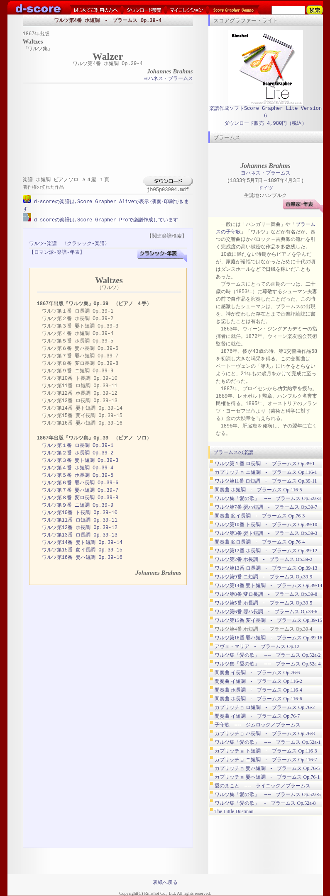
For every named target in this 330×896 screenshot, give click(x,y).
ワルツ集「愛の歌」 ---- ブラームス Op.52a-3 (268, 498)
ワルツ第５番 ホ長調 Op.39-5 (78, 474)
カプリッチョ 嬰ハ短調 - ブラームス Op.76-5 (267, 768)
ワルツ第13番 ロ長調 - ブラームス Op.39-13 (266, 568)
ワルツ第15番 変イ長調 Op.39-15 (82, 549)
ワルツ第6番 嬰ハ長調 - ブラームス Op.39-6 (266, 611)
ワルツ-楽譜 (43, 243)
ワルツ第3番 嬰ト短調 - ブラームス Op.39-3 (266, 533)
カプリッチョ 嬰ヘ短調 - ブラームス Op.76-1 (267, 777)
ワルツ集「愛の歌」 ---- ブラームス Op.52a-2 (268, 655)
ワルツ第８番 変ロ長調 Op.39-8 (80, 497)
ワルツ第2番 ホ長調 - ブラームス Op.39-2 (264, 559)
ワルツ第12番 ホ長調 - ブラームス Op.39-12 (266, 551)
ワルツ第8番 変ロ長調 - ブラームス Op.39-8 (266, 594)
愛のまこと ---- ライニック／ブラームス (263, 786)
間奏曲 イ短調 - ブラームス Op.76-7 (257, 716)
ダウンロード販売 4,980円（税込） (265, 123)
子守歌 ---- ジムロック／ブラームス (258, 725)
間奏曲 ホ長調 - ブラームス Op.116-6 (258, 699)
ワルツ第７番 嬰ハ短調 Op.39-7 (80, 489)
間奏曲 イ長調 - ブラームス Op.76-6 (257, 672)
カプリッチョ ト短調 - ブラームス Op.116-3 (266, 751)
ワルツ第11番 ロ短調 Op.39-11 (79, 519)
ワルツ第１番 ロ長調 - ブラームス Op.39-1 (265, 463)
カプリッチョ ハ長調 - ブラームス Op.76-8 (265, 733)
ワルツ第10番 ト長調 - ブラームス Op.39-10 (266, 524)
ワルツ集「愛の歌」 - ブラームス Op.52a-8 (265, 803)
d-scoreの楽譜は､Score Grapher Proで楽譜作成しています (104, 219)
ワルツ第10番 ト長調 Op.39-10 (79, 512)
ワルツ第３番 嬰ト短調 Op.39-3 (80, 460)
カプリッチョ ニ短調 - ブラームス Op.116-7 (266, 759)
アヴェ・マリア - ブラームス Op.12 (257, 646)
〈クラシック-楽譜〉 (86, 243)
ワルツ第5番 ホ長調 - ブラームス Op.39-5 (264, 603)
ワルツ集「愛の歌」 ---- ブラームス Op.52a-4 (268, 664)
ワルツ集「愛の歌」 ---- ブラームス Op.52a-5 (268, 794)
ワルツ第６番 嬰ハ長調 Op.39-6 (80, 482)
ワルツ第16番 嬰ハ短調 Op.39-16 (82, 557)
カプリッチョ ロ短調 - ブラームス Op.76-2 (265, 707)
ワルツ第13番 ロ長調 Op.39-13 (79, 534)
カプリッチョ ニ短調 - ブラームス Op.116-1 (266, 472)
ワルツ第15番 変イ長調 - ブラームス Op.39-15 (269, 620)
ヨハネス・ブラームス (168, 79)
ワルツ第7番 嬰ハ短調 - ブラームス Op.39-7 (266, 507)
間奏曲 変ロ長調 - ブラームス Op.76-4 (260, 542)
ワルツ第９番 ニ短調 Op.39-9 (78, 504)
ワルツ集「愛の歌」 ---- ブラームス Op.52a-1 (268, 742)
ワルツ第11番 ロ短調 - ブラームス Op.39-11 (266, 481)
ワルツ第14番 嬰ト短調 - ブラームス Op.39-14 (269, 585)
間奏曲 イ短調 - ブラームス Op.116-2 (258, 681)
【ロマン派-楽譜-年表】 (57, 251)
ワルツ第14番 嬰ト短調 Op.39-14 (82, 542)
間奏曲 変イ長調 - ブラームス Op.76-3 (260, 516)
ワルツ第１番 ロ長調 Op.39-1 (78, 445)
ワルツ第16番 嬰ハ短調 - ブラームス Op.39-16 (269, 638)
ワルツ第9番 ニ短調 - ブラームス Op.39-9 (264, 577)
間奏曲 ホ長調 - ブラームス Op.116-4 (258, 690)
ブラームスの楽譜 (233, 452)
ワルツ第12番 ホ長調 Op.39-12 (79, 527)
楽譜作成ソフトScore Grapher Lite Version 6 (265, 112)
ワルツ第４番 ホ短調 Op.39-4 (78, 467)
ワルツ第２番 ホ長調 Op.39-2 (78, 452)
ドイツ (265, 188)
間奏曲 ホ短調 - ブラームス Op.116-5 (258, 490)
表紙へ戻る (165, 882)
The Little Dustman (234, 811)
